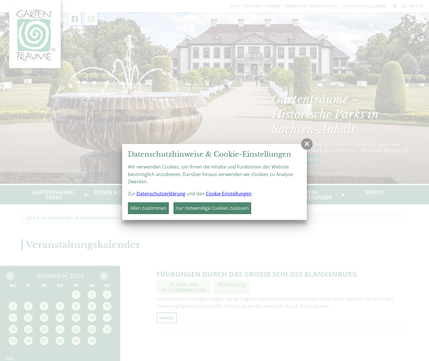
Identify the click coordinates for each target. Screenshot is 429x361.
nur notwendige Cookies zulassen (212, 208)
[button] (307, 144)
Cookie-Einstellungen (228, 193)
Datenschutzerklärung (161, 193)
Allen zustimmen (148, 208)
